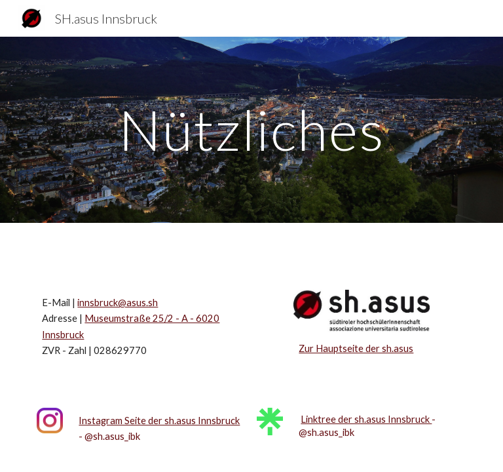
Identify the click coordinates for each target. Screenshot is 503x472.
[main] (251, 129)
